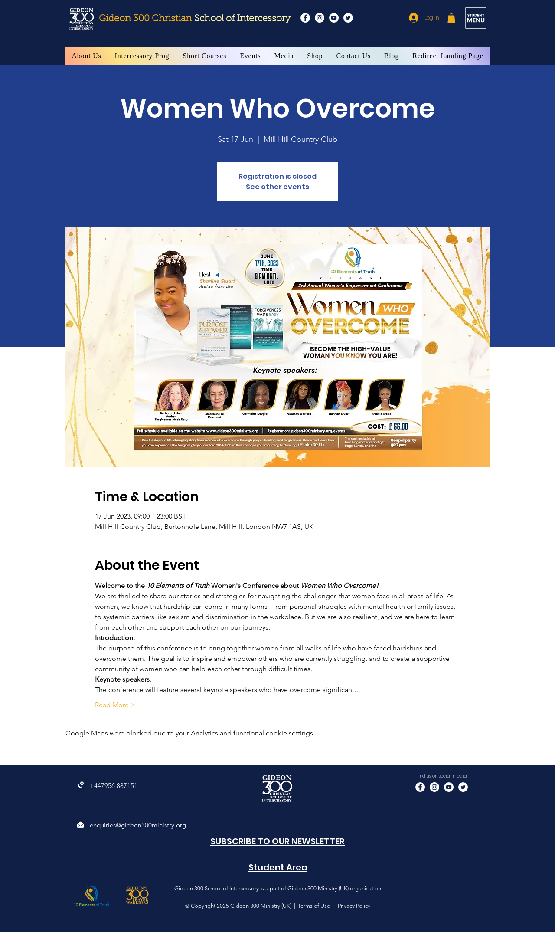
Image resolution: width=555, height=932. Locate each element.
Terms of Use (314, 905)
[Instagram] (319, 18)
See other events (277, 187)
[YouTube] (334, 18)
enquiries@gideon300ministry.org (138, 825)
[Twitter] (348, 18)
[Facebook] (305, 18)
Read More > (115, 705)
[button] (451, 18)
